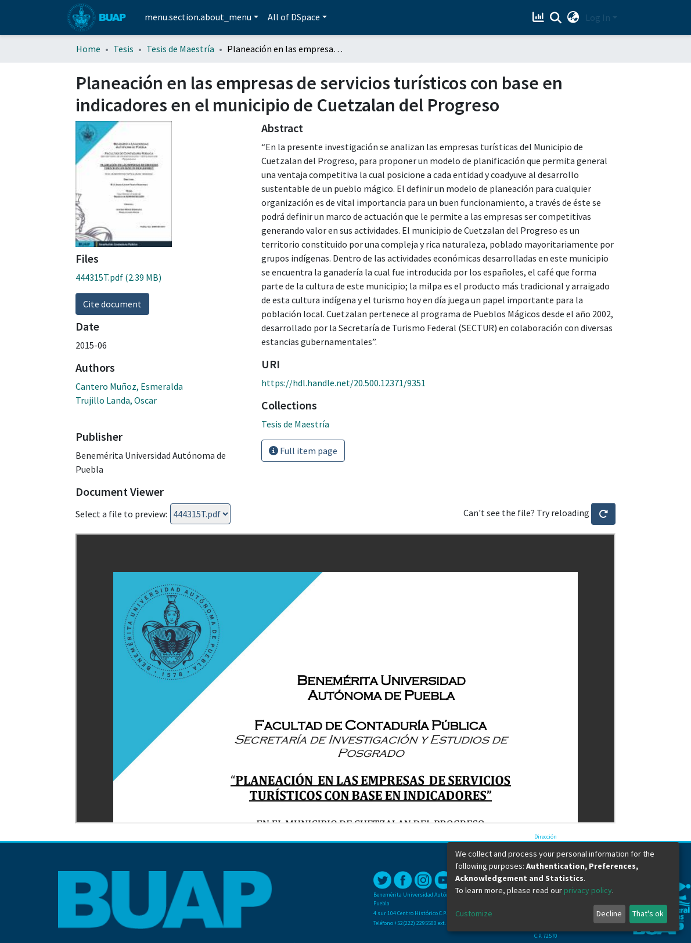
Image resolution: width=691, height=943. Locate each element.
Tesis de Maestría (180, 49)
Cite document (112, 304)
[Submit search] (556, 18)
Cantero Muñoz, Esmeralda (129, 386)
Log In (597, 17)
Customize (473, 913)
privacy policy (588, 890)
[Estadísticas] (539, 17)
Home (88, 49)
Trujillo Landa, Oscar (116, 400)
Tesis (123, 49)
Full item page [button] (303, 450)
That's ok (648, 913)
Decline (609, 913)
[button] (573, 17)
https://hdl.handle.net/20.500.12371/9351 (343, 383)
